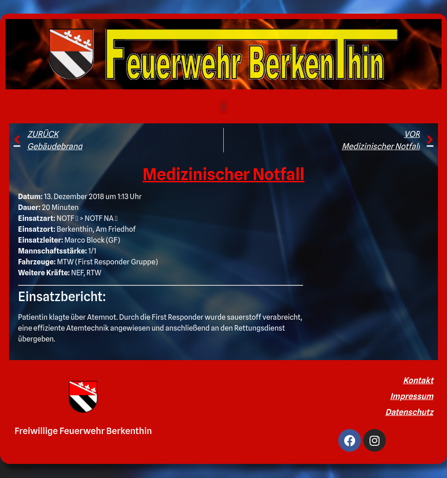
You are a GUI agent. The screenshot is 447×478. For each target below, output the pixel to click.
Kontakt (418, 380)
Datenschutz (409, 412)
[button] (223, 106)
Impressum (411, 396)
